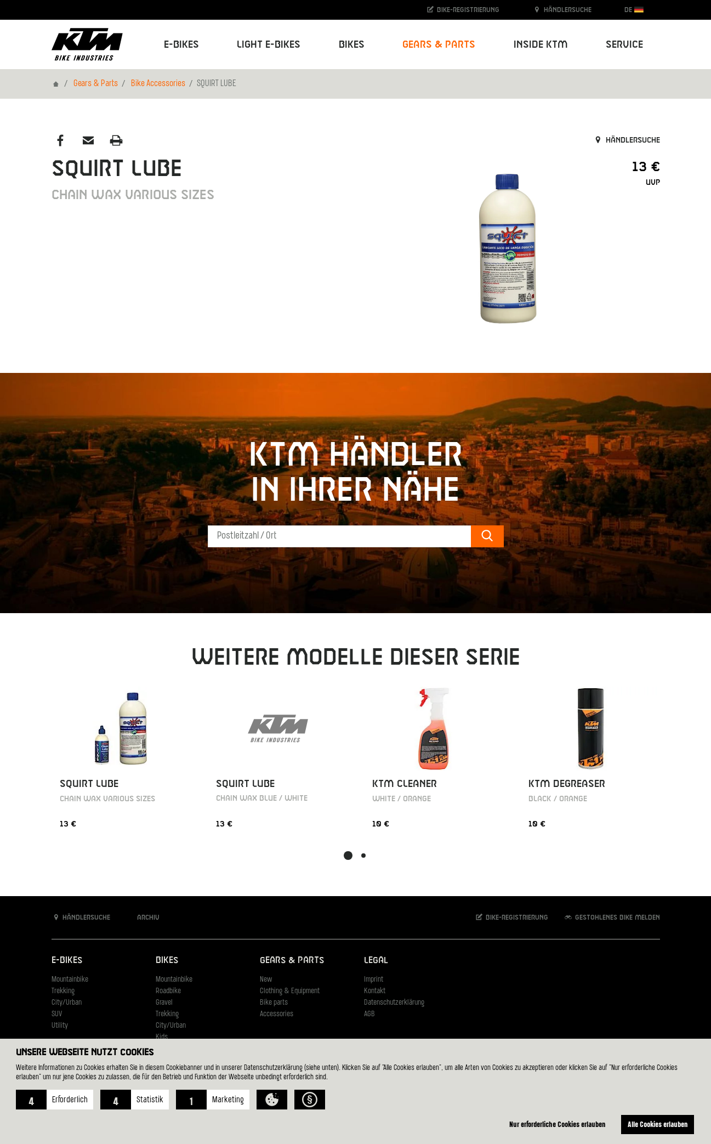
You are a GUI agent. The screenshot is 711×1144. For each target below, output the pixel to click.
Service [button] (624, 45)
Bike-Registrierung (462, 9)
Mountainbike (70, 980)
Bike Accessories (158, 84)
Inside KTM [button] (541, 45)
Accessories (276, 1014)
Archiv (143, 917)
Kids (162, 1037)
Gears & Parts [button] (438, 45)
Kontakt (374, 991)
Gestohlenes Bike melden (612, 917)
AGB (369, 1014)
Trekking (63, 991)
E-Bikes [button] (181, 45)
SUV (57, 1014)
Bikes (167, 960)
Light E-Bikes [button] (268, 45)
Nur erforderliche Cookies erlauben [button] (557, 1124)
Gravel (164, 1003)
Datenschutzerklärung (394, 1003)
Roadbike (168, 991)
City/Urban (67, 1003)
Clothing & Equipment (290, 991)
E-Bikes (67, 960)
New (266, 980)
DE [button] (634, 9)
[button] (54, 1099)
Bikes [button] (352, 45)
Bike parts (274, 1003)
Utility (60, 1026)
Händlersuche (561, 9)
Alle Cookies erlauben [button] (658, 1124)
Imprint (373, 980)
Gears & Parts (95, 84)
